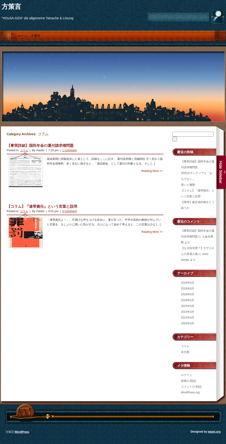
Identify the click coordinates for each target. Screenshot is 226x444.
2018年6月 (187, 288)
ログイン (186, 375)
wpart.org (214, 431)
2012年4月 (187, 317)
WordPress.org (190, 392)
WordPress (22, 432)
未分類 (185, 352)
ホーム (22, 36)
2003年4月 (187, 323)
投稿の (188, 380)
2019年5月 (187, 282)
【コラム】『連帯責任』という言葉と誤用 (42, 206)
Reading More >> (152, 171)
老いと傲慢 (188, 184)
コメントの (191, 386)
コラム (24, 150)
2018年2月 (187, 300)
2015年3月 (187, 311)
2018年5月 (187, 294)
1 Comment (69, 150)
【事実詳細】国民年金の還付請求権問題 (40, 146)
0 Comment (69, 211)
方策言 (11, 6)
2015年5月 (187, 306)
